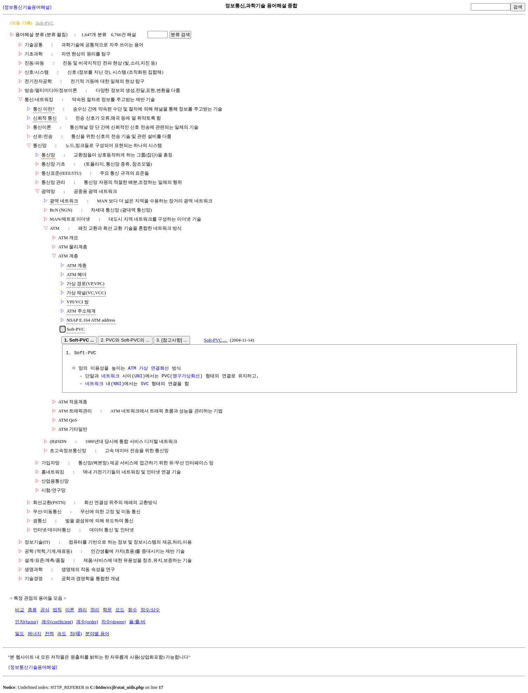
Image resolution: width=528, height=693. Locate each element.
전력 (49, 633)
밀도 (19, 633)
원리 (82, 609)
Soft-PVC (45, 23)
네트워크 (110, 376)
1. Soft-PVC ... (79, 340)
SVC (145, 384)
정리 (95, 609)
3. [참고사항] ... (171, 340)
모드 (119, 609)
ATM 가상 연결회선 (148, 368)
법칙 (57, 609)
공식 (44, 609)
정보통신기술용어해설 (27, 7)
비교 (19, 609)
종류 (32, 609)
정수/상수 (150, 609)
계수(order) (87, 621)
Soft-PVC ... (216, 340)
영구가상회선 (186, 376)
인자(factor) (26, 621)
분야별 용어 (97, 633)
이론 (69, 609)
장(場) (76, 633)
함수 (132, 609)
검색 (517, 6)
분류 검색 (180, 34)
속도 (61, 633)
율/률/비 (137, 621)
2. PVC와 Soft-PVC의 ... (125, 340)
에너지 (34, 633)
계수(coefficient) (57, 621)
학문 (107, 609)
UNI (138, 376)
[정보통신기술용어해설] (32, 667)
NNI (117, 384)
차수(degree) (113, 621)
